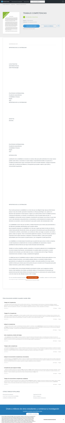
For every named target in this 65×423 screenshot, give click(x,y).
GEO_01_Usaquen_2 (37, 396)
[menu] (63, 1)
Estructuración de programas (8, 394)
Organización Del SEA (37, 394)
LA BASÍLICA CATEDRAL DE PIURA (9, 397)
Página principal (6, 4)
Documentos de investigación (17, 1)
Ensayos (13, 4)
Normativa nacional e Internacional (39, 397)
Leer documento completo (32, 277)
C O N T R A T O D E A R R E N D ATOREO (10, 396)
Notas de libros (26, 1)
